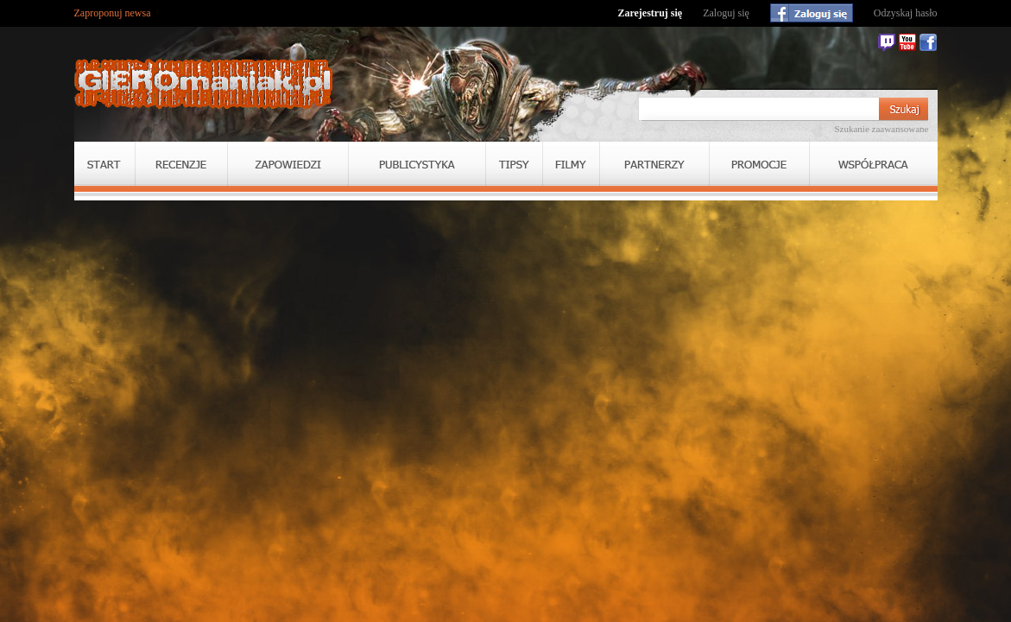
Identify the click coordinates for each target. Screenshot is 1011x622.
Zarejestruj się (649, 13)
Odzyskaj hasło (906, 13)
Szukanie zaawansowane (881, 129)
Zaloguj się (726, 13)
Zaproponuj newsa (112, 13)
